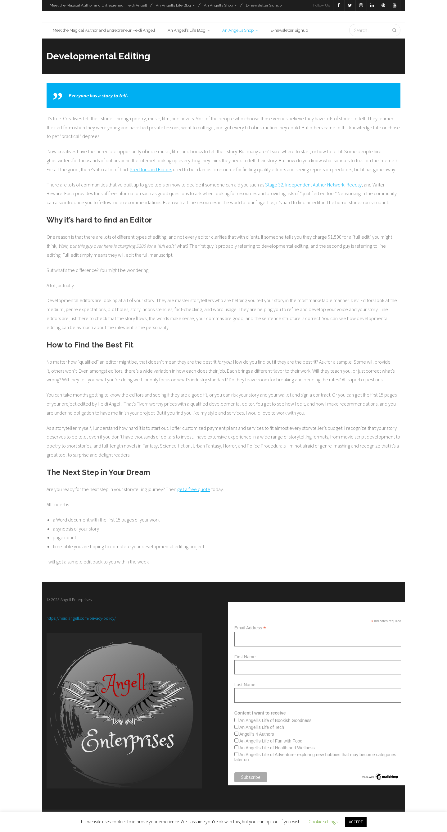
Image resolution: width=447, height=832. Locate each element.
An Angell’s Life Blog (173, 5)
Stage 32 (274, 185)
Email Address (250, 628)
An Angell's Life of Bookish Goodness (275, 720)
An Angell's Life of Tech (261, 727)
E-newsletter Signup (264, 5)
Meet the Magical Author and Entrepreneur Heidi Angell (98, 5)
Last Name (244, 684)
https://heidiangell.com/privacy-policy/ (81, 618)
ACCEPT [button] (356, 822)
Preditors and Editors (151, 169)
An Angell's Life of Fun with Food (270, 740)
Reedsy (354, 185)
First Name (244, 656)
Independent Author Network (314, 185)
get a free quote (193, 489)
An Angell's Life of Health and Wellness (277, 747)
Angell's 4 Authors (256, 734)
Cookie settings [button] (323, 822)
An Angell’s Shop (218, 5)
